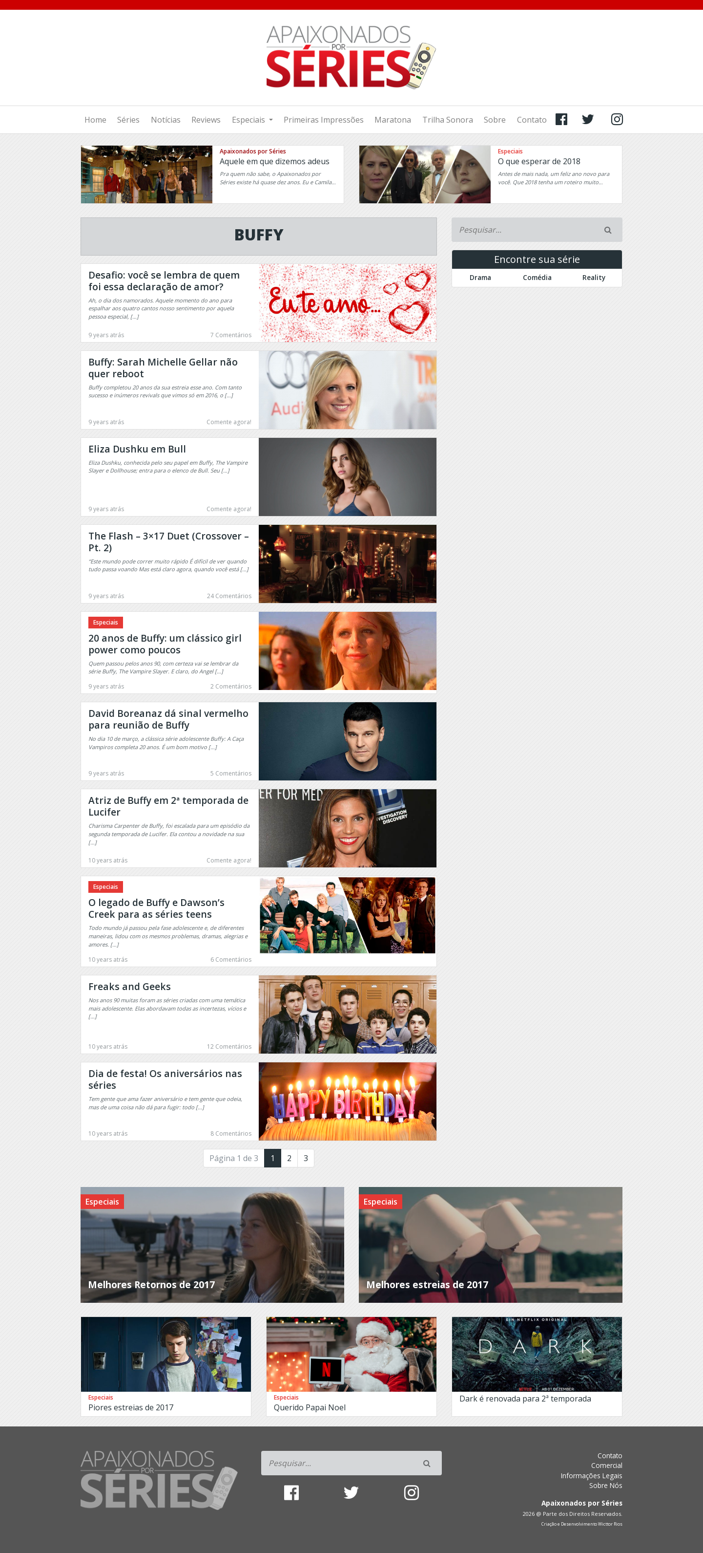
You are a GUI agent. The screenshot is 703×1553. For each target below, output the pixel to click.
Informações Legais (591, 1475)
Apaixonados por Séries (253, 151)
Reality (593, 277)
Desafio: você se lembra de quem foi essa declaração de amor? (164, 280)
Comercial (606, 1465)
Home (95, 119)
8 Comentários (230, 1133)
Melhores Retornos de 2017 (151, 1284)
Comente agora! (229, 422)
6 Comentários (230, 959)
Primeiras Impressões (324, 119)
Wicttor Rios (610, 1524)
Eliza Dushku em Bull (137, 448)
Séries (128, 119)
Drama (480, 277)
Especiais (249, 119)
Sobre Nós (605, 1485)
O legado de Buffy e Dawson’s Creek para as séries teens (156, 908)
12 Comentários (229, 1046)
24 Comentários (229, 596)
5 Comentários (230, 773)
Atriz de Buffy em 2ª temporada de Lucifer (168, 806)
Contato (532, 119)
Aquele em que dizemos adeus (275, 161)
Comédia (537, 277)
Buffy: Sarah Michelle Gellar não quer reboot (163, 367)
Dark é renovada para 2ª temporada (525, 1398)
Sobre (495, 119)
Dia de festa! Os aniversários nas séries (165, 1079)
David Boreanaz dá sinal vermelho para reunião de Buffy (168, 719)
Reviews (206, 119)
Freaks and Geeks (129, 986)
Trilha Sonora (447, 119)
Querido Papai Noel (310, 1407)
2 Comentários (230, 686)
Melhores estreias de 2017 (427, 1284)
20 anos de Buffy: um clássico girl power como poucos (165, 643)
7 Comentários (230, 335)
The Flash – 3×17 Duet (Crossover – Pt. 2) (168, 541)
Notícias (166, 119)
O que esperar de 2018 (539, 161)
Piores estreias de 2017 (130, 1407)
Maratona (392, 119)
